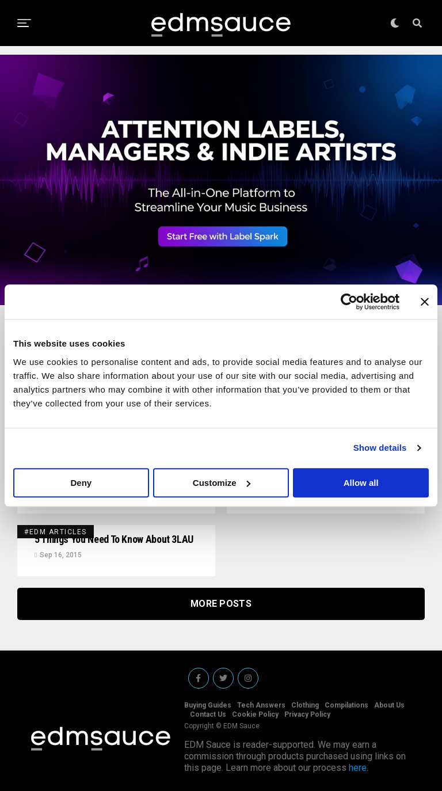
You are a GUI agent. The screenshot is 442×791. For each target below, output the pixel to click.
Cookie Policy (255, 714)
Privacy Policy (307, 714)
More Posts (221, 603)
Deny (81, 483)
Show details (380, 447)
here (358, 767)
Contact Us (208, 714)
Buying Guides (207, 705)
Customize (221, 483)
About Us (389, 705)
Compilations (346, 705)
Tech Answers (261, 705)
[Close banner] (425, 302)
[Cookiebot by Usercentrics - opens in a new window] (349, 301)
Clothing (305, 705)
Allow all (361, 483)
